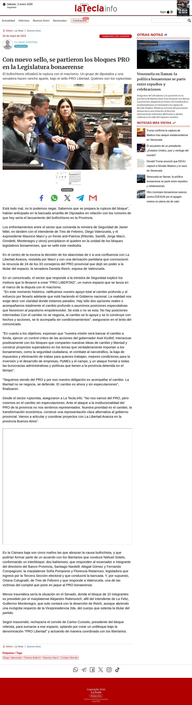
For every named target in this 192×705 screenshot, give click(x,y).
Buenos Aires (41, 20)
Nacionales (60, 20)
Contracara (80, 20)
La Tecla (19, 30)
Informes (24, 20)
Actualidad (8, 20)
